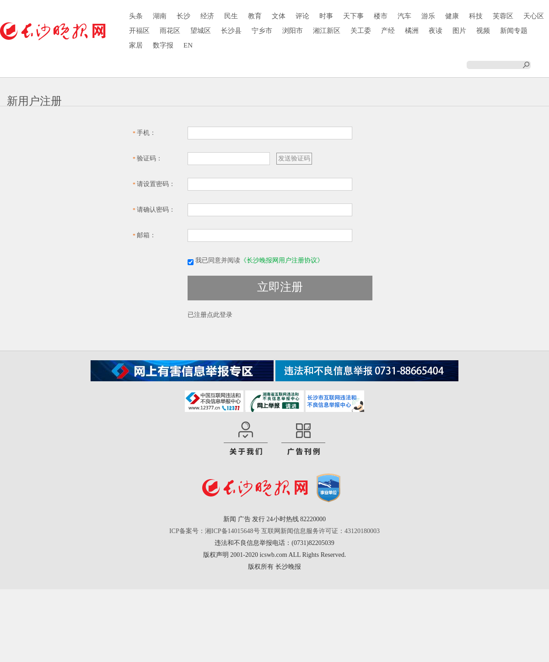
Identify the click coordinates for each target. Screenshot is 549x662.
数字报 (163, 45)
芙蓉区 (503, 16)
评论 (302, 16)
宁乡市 (262, 30)
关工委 (360, 30)
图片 (459, 30)
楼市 (381, 16)
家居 (136, 45)
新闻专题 (513, 30)
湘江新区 (326, 30)
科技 (476, 16)
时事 (326, 16)
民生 (231, 16)
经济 (207, 16)
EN (188, 45)
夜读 (435, 30)
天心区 (533, 16)
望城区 (200, 30)
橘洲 (412, 30)
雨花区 (170, 30)
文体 (278, 16)
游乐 (428, 16)
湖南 (160, 16)
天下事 (353, 16)
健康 (452, 16)
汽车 (404, 16)
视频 (483, 30)
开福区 (139, 30)
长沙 (183, 16)
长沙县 (231, 30)
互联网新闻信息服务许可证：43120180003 (320, 531)
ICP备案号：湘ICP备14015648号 (214, 531)
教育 (255, 16)
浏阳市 (292, 30)
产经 (388, 30)
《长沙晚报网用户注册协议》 (281, 260)
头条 (136, 16)
